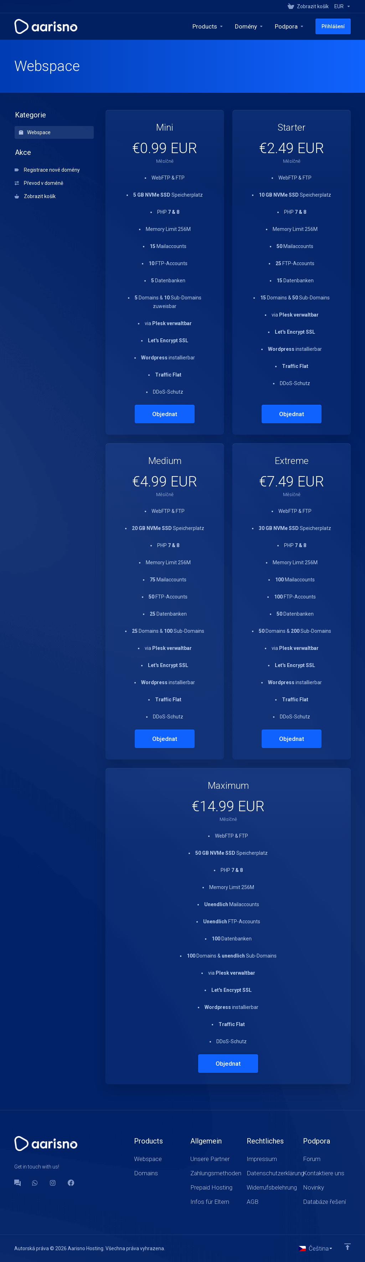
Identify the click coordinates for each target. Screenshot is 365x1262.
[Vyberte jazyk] (316, 1248)
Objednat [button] (164, 414)
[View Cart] (308, 6)
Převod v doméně (39, 183)
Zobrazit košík (35, 196)
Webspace (35, 132)
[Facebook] (71, 1183)
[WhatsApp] (35, 1183)
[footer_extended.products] (208, 26)
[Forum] (17, 1183)
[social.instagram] (53, 1183)
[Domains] (249, 26)
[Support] (289, 26)
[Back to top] (347, 1247)
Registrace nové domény (47, 170)
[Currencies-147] (341, 6)
